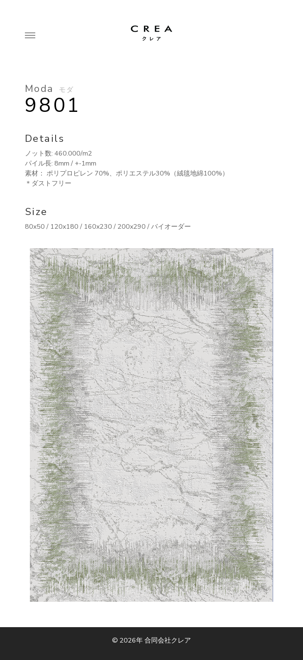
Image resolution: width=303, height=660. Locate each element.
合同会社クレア (167, 640)
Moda (49, 88)
